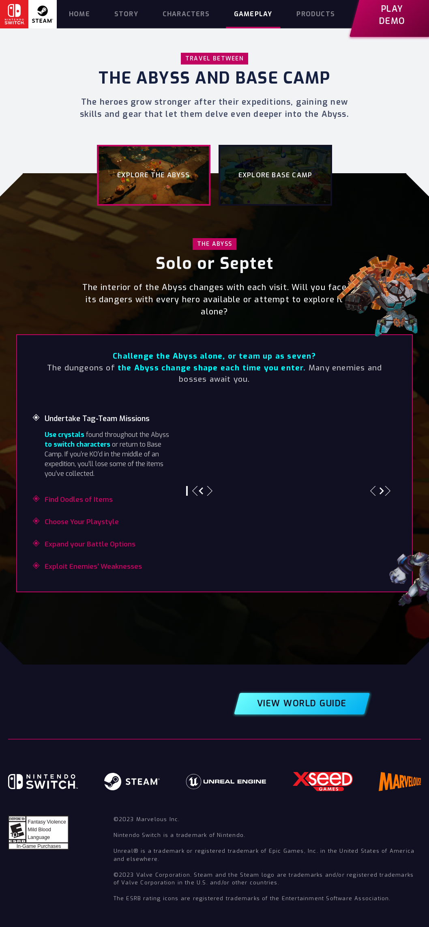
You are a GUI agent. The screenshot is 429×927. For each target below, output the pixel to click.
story (126, 14)
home (79, 14)
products (315, 14)
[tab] (153, 175)
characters (186, 14)
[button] (202, 491)
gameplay (253, 14)
